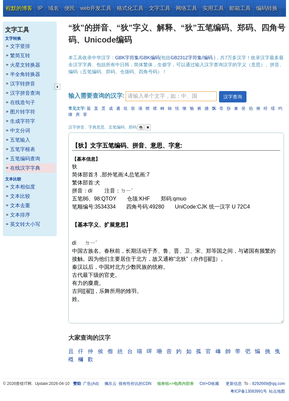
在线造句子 (22, 102)
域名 (53, 8)
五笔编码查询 (25, 158)
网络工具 (186, 8)
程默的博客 (19, 8)
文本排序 (20, 215)
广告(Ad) (91, 383)
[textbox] (171, 96)
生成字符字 (22, 121)
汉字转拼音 (22, 83)
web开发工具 (96, 8)
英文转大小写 (25, 224)
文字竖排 (20, 46)
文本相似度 (22, 186)
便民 (69, 8)
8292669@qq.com (268, 383)
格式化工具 (130, 8)
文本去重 (20, 205)
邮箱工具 (240, 8)
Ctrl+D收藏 (209, 383)
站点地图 (277, 391)
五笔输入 (20, 140)
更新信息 (234, 383)
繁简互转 (20, 55)
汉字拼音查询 (25, 93)
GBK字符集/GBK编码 (137, 57)
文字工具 (159, 8)
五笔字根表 (22, 149)
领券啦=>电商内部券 (175, 383)
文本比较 (20, 196)
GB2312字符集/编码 (192, 57)
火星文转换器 (25, 65)
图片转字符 (22, 111)
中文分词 (20, 130)
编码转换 (267, 8)
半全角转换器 (25, 74)
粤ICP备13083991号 (248, 391)
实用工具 (213, 8)
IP (40, 8)
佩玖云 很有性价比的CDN (128, 383)
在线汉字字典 (25, 168)
